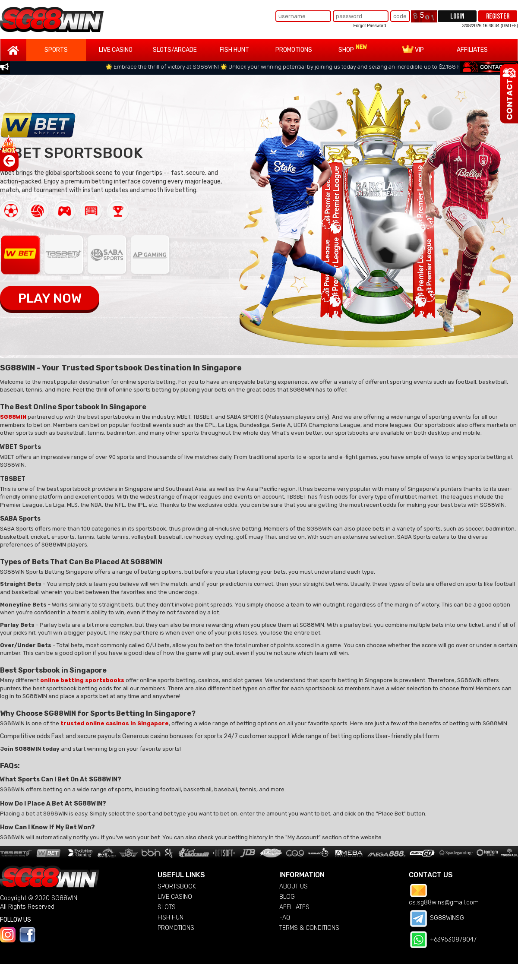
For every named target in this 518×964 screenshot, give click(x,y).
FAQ (284, 917)
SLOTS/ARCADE (175, 50)
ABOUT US (293, 886)
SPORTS (56, 50)
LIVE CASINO (116, 50)
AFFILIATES (472, 50)
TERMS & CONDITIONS (309, 928)
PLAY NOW (50, 298)
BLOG (287, 897)
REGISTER (497, 16)
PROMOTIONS (293, 50)
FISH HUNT (234, 50)
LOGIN (457, 16)
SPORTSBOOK (177, 886)
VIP (413, 49)
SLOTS (167, 907)
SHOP (352, 49)
